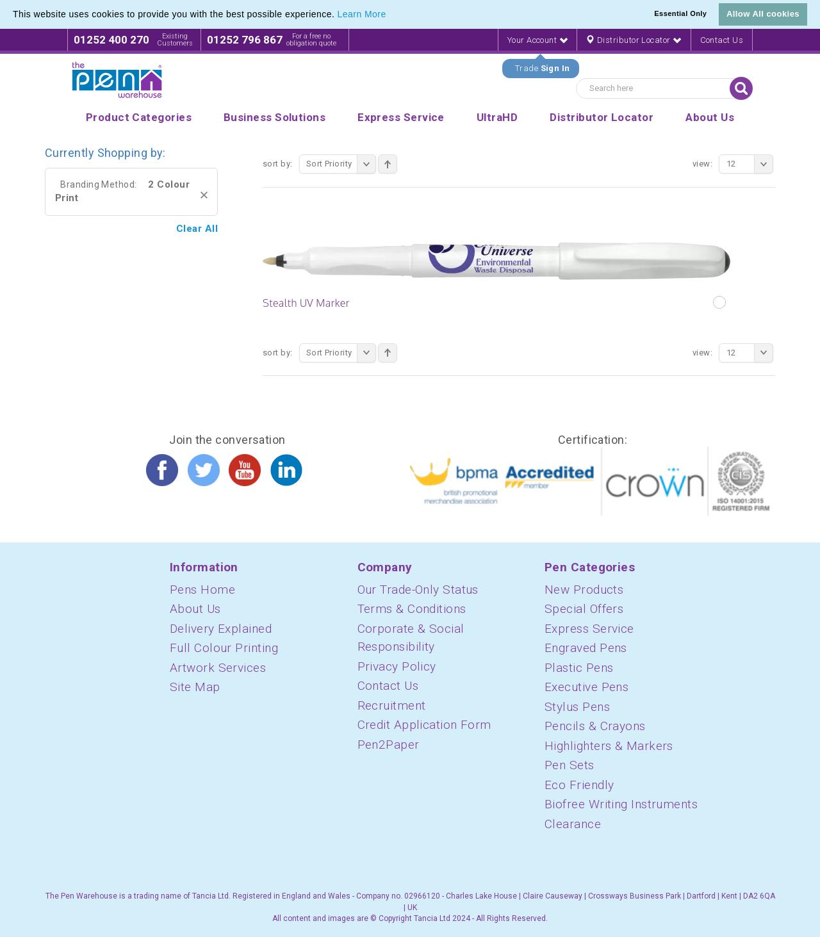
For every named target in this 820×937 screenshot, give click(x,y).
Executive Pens (586, 687)
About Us (195, 608)
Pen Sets (569, 765)
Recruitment (391, 705)
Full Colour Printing (224, 647)
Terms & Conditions (411, 608)
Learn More (362, 14)
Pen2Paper (388, 744)
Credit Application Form (424, 724)
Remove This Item (204, 195)
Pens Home (202, 589)
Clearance (573, 824)
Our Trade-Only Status (418, 589)
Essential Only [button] (680, 13)
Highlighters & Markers (609, 745)
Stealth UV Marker (306, 303)
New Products (584, 589)
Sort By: (278, 163)
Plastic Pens (579, 667)
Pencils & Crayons (595, 726)
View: (702, 163)
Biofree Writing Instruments (621, 804)
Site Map (195, 687)
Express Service (589, 628)
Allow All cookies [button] (763, 14)
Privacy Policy (396, 666)
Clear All (197, 228)
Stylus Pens (577, 706)
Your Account (537, 40)
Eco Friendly (579, 785)
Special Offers (584, 608)
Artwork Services (218, 667)
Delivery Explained (221, 628)
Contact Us (722, 40)
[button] (391, 15)
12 (749, 164)
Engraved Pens (586, 647)
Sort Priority (341, 164)
